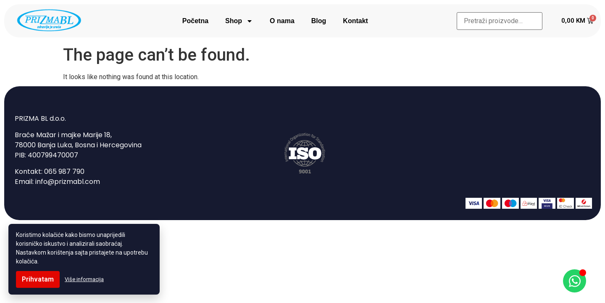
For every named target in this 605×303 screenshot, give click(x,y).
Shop (239, 21)
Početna (195, 20)
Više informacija (84, 279)
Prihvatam (38, 279)
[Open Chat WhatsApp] (574, 280)
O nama (282, 20)
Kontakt (355, 20)
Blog (318, 20)
